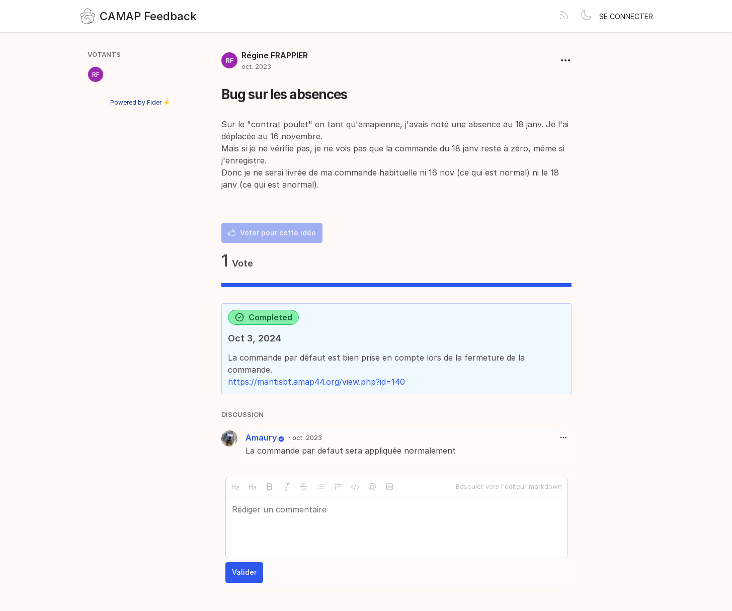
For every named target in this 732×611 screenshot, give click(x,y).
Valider (244, 572)
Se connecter (626, 16)
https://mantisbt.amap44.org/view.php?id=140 (316, 382)
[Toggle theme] (586, 16)
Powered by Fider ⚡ (140, 102)
